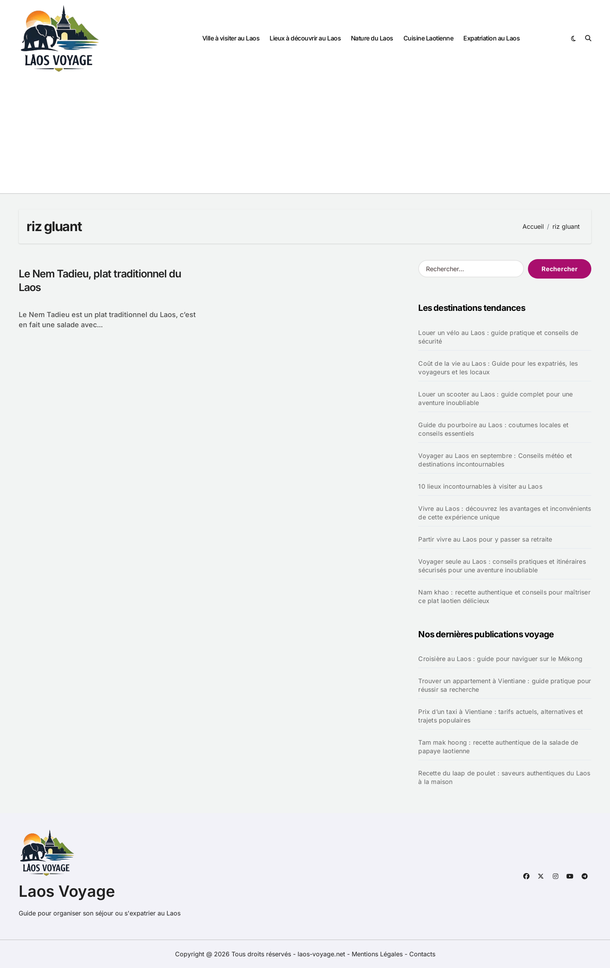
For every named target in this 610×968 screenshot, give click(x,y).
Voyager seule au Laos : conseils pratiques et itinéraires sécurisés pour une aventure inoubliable (501, 566)
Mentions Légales (378, 954)
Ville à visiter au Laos (231, 38)
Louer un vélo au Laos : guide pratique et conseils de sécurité (498, 337)
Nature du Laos (372, 38)
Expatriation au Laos (491, 38)
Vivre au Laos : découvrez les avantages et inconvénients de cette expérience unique (504, 513)
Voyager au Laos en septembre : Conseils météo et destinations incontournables (495, 460)
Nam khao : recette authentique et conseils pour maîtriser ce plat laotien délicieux (504, 596)
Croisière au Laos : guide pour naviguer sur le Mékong (500, 659)
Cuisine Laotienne (428, 38)
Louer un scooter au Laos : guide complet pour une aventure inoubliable (495, 398)
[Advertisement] (305, 135)
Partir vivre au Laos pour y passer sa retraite (485, 539)
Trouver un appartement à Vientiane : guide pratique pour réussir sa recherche (504, 685)
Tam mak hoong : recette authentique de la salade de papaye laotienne (498, 746)
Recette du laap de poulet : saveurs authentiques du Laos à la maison (504, 777)
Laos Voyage (67, 891)
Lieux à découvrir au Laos (305, 38)
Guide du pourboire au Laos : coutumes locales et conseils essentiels (493, 429)
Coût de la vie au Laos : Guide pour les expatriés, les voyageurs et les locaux (498, 367)
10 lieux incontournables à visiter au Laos (480, 486)
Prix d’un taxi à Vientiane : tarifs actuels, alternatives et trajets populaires (500, 716)
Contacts (422, 954)
